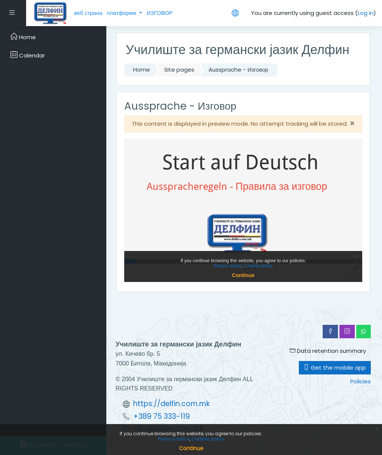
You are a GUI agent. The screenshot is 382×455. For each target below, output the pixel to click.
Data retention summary (328, 351)
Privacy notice (174, 439)
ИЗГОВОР (160, 13)
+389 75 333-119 (161, 416)
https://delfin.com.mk (171, 404)
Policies (360, 381)
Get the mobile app (335, 367)
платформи (122, 13)
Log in (365, 13)
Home (141, 69)
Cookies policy (208, 439)
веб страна (88, 13)
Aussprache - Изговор (238, 69)
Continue (191, 448)
